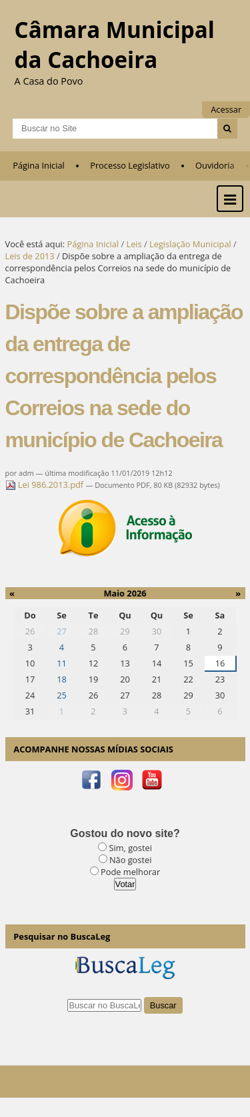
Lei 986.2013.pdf (45, 485)
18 (62, 679)
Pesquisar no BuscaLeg (61, 936)
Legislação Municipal (190, 244)
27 (62, 631)
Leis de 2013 (30, 256)
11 (62, 663)
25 (62, 695)
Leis (133, 244)
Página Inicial (39, 165)
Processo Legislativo (130, 165)
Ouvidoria (215, 165)
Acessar (226, 109)
